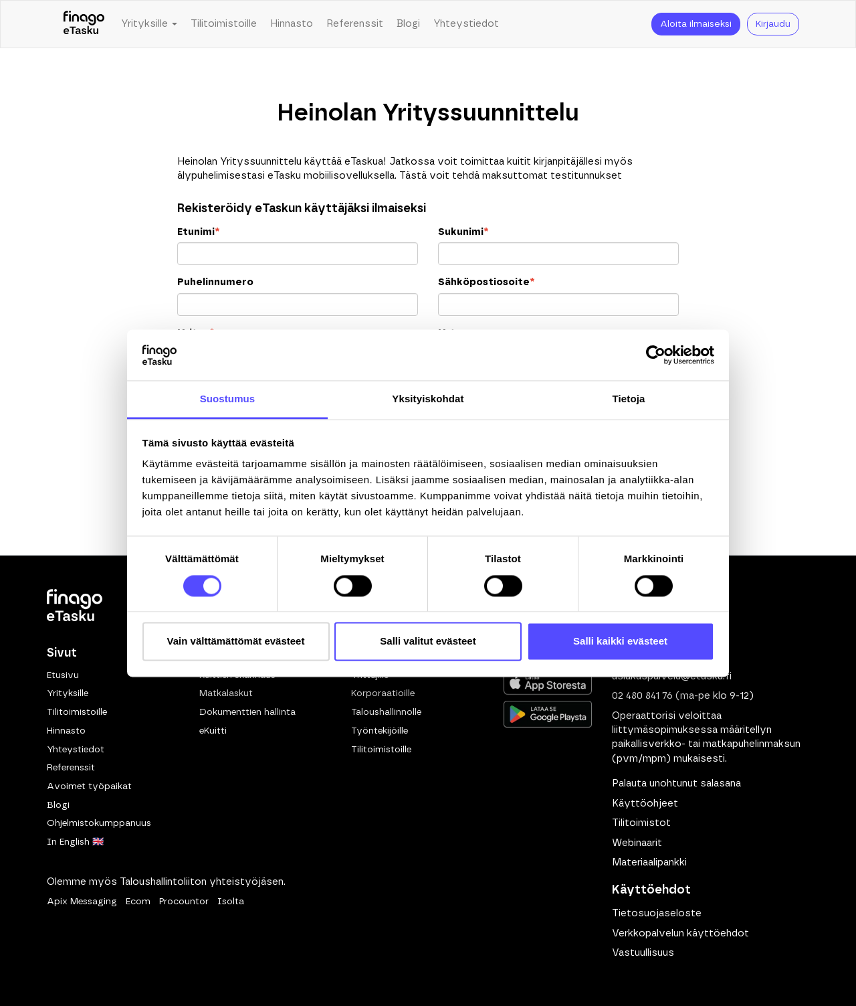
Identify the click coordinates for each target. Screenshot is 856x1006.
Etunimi (198, 232)
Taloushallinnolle (386, 712)
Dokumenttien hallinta (247, 712)
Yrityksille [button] (149, 24)
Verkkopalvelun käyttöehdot (680, 933)
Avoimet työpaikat (89, 786)
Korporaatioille (383, 693)
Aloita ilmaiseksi (696, 24)
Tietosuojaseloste (657, 913)
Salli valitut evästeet (427, 641)
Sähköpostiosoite (486, 282)
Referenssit (354, 24)
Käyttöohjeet (645, 804)
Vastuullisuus (643, 953)
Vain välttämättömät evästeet (236, 641)
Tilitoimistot (641, 823)
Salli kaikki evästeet (620, 641)
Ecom (138, 901)
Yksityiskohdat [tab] (427, 399)
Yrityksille (67, 693)
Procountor (184, 901)
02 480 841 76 (642, 696)
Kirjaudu (773, 24)
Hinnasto (291, 24)
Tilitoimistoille (224, 24)
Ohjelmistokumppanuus (99, 823)
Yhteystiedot (466, 24)
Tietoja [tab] (629, 399)
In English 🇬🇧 (75, 842)
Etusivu (63, 675)
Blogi (408, 24)
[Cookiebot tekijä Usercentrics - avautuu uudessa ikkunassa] (655, 355)
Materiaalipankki (649, 862)
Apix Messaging (82, 901)
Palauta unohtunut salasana (676, 783)
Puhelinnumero (215, 282)
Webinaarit (637, 843)
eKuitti (213, 731)
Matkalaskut (226, 693)
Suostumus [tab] (227, 399)
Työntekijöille (379, 731)
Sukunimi (463, 232)
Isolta (230, 901)
